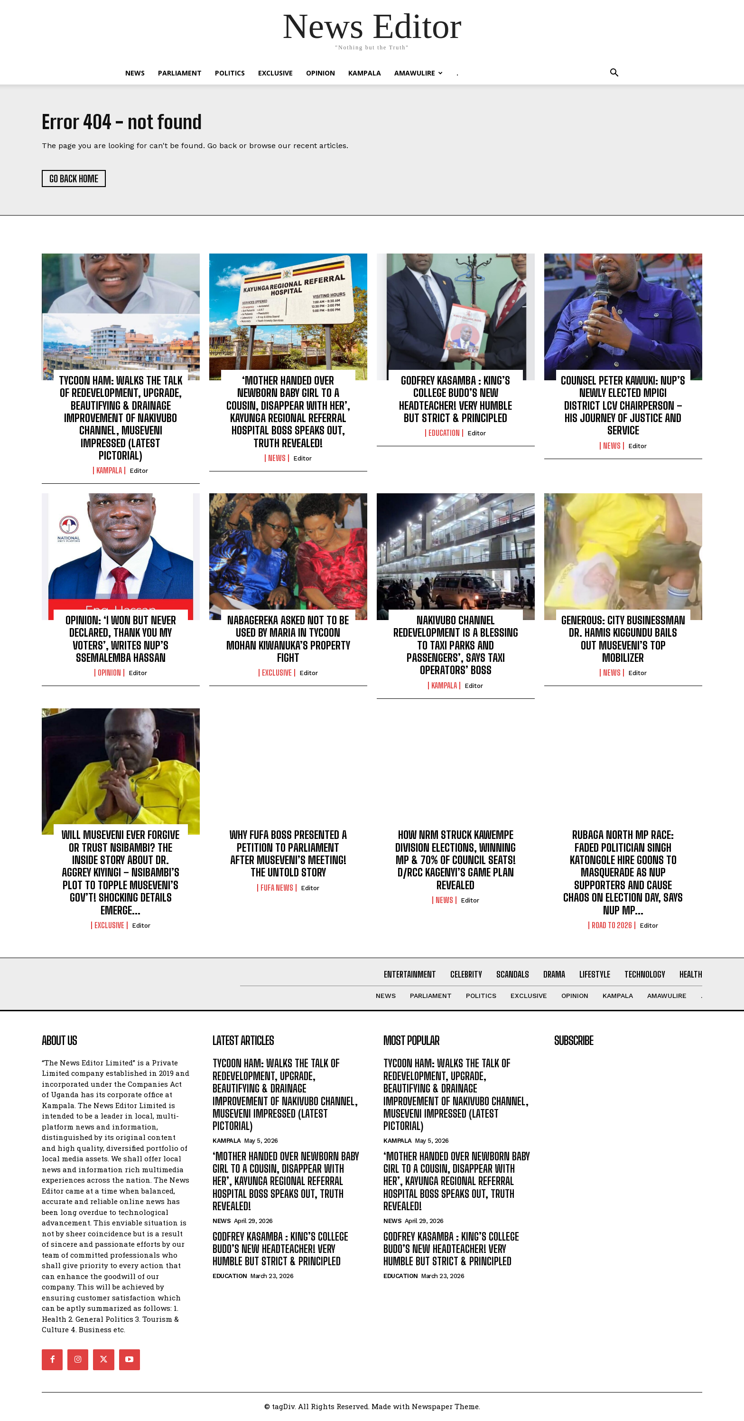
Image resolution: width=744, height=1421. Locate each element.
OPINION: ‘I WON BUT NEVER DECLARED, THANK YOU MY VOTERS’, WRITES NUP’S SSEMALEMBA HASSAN (120, 640)
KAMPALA (364, 72)
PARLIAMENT (180, 72)
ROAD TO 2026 (612, 926)
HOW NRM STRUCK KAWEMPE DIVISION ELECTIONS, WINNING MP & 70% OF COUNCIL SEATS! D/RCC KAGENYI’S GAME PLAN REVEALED (455, 861)
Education (444, 434)
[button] (614, 73)
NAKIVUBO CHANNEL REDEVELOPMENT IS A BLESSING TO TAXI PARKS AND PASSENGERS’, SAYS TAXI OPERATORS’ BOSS (455, 646)
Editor (139, 472)
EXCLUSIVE (275, 72)
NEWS (135, 72)
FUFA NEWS (276, 889)
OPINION (320, 72)
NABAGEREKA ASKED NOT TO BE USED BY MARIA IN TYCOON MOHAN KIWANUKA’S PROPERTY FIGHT (288, 640)
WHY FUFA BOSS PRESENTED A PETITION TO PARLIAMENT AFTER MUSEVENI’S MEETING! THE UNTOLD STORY (288, 854)
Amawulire (418, 72)
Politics (230, 72)
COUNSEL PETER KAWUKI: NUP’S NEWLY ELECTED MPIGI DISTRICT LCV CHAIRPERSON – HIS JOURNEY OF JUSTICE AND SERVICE (623, 406)
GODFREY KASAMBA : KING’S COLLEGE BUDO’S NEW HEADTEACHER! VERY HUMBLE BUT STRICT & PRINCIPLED (455, 400)
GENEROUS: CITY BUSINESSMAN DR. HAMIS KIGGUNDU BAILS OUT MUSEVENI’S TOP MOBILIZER (623, 640)
